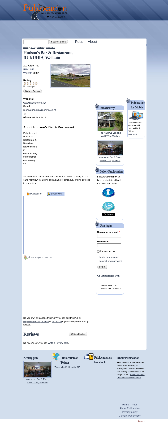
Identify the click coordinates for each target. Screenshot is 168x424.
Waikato (40, 47)
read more (132, 134)
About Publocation (130, 408)
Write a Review (32, 91)
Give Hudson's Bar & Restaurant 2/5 (27, 83)
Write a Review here (58, 343)
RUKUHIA (50, 47)
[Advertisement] (84, 29)
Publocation (36, 193)
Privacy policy (129, 412)
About (92, 42)
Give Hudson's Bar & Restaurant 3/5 (30, 83)
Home (25, 47)
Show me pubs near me (40, 257)
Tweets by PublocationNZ (67, 367)
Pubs (79, 42)
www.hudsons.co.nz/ (34, 102)
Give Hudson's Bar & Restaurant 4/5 (33, 83)
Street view (56, 193)
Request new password (110, 261)
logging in (57, 321)
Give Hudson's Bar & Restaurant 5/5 (36, 83)
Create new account (108, 257)
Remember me (107, 251)
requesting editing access (36, 321)
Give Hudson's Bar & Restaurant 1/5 (24, 83)
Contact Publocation (130, 415)
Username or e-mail (108, 232)
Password (103, 241)
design (141, 421)
